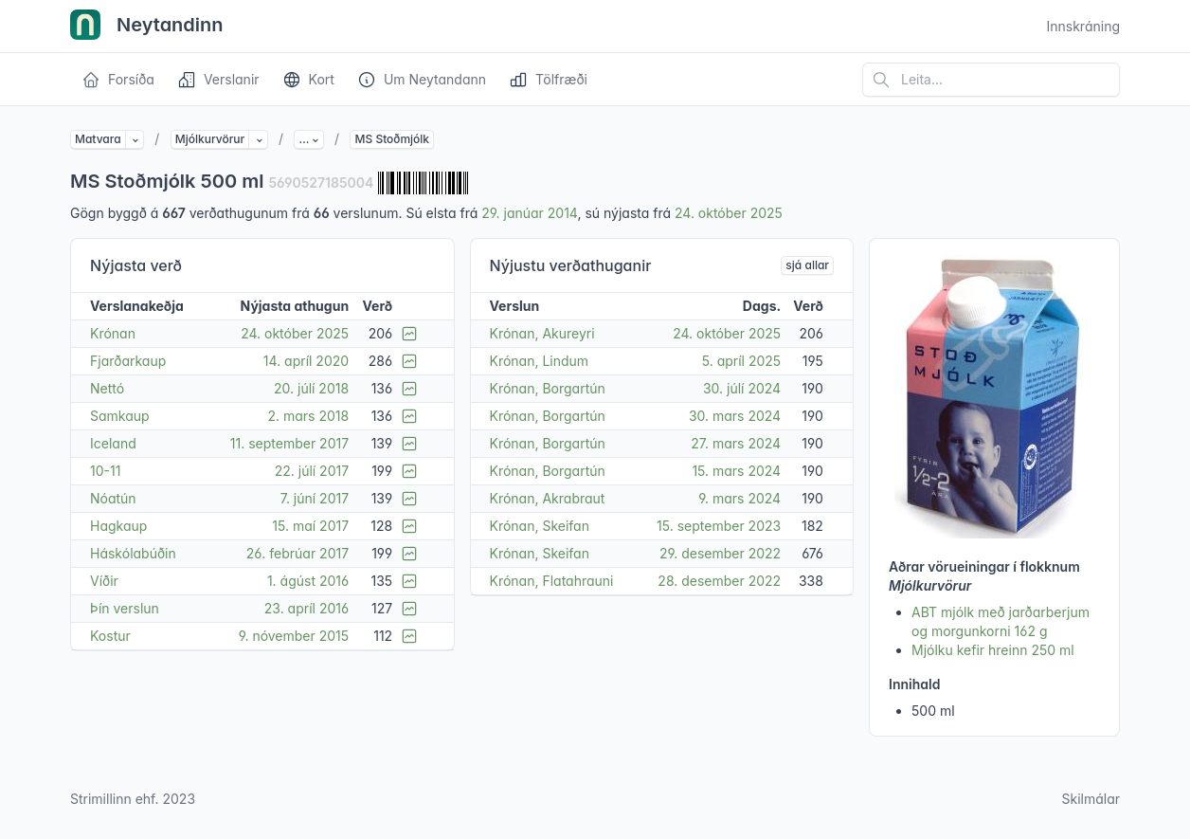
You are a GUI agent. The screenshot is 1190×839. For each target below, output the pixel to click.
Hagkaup (118, 526)
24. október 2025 (729, 213)
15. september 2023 (719, 526)
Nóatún (113, 498)
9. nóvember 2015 (294, 636)
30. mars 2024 (735, 416)
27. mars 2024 (736, 443)
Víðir (104, 581)
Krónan (112, 333)
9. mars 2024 (739, 498)
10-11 (105, 471)
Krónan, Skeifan (539, 526)
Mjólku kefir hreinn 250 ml (992, 650)
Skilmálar (1090, 799)
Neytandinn (147, 26)
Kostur (110, 636)
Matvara (98, 139)
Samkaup (120, 416)
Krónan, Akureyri (542, 333)
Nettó (107, 388)
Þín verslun (124, 608)
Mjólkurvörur (209, 139)
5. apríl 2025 (741, 361)
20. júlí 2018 (311, 388)
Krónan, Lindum (539, 361)
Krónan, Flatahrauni (552, 581)
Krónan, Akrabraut (547, 498)
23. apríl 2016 (306, 608)
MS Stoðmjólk (391, 139)
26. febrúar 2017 (297, 553)
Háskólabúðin (133, 553)
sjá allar (807, 265)
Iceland (113, 443)
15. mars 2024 (736, 471)
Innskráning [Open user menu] (1083, 26)
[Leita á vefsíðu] (991, 80)
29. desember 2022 (720, 553)
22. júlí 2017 (312, 471)
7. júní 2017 (314, 498)
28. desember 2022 (719, 581)
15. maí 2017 (310, 526)
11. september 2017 (289, 443)
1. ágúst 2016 (308, 581)
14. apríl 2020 (306, 361)
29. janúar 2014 (529, 213)
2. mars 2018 (308, 416)
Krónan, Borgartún (547, 388)
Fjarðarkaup (128, 361)
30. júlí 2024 (742, 388)
